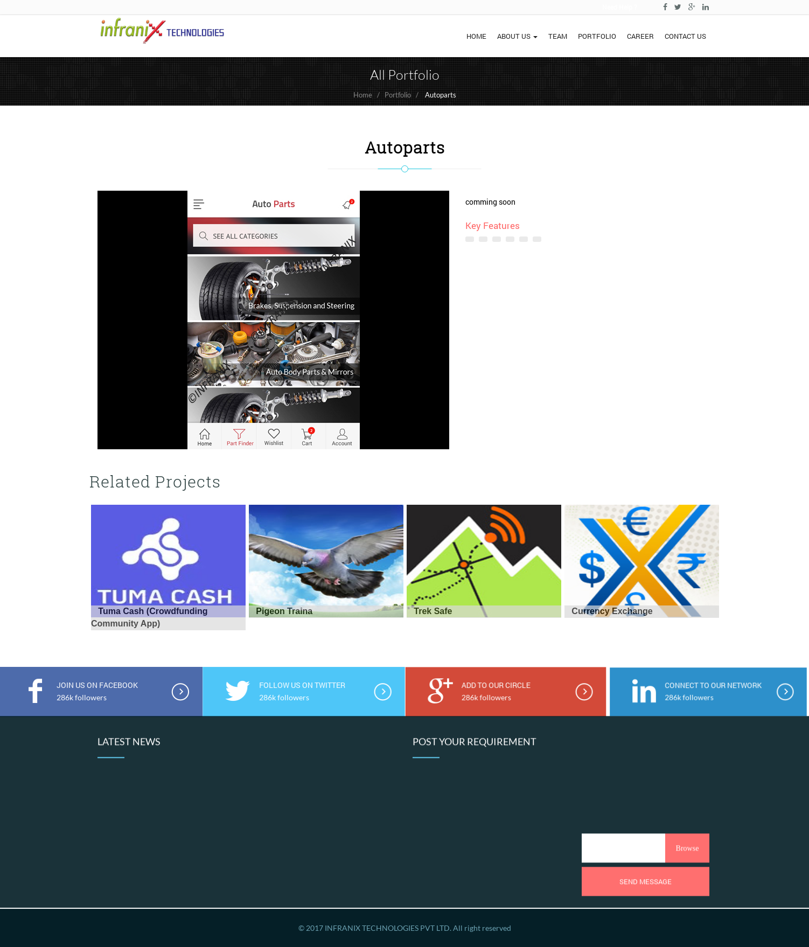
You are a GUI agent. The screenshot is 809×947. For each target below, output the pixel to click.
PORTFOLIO (597, 36)
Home (362, 94)
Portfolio (398, 94)
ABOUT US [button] (517, 36)
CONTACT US (685, 36)
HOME (476, 36)
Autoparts (440, 94)
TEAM (557, 36)
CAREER (640, 36)
